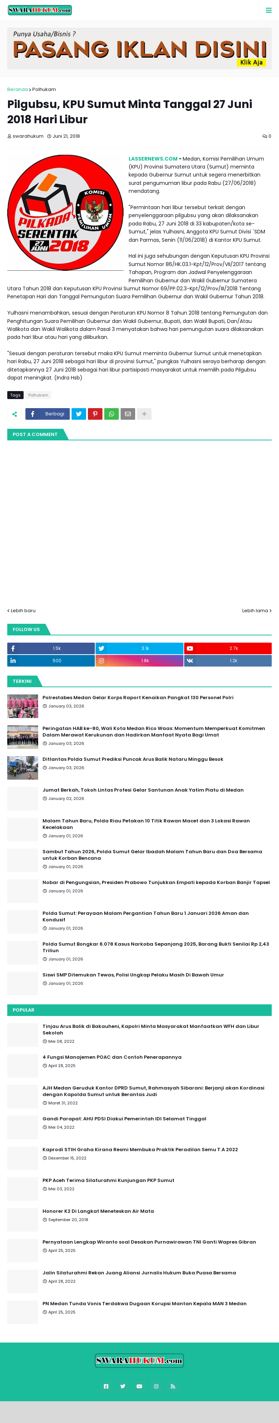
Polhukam (44, 89)
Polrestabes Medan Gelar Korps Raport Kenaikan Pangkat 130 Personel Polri (138, 697)
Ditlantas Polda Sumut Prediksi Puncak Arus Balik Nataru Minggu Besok (133, 759)
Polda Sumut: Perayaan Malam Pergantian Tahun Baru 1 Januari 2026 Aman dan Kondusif (146, 916)
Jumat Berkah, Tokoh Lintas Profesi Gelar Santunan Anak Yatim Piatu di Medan (143, 790)
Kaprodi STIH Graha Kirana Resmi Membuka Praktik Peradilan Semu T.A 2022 (140, 1149)
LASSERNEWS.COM (153, 158)
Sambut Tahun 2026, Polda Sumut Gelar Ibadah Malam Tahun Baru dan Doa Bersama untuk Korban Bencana (152, 855)
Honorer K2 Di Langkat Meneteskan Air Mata (98, 1211)
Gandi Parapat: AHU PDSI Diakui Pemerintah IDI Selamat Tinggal (124, 1119)
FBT (182, 1410)
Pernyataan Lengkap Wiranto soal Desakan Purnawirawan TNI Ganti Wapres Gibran (149, 1242)
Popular (24, 1010)
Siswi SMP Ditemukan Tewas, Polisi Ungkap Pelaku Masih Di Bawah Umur (133, 975)
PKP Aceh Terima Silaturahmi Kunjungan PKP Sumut (108, 1180)
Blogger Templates (144, 1410)
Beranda (17, 89)
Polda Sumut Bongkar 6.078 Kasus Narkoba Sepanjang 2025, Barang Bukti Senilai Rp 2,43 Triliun (156, 947)
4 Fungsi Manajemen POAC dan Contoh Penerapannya (112, 1057)
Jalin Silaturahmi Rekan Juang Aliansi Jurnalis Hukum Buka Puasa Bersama (139, 1273)
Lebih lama (255, 610)
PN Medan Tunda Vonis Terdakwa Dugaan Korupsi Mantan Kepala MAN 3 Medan (145, 1303)
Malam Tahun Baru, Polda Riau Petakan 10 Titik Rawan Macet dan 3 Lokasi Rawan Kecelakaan (146, 824)
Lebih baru (23, 610)
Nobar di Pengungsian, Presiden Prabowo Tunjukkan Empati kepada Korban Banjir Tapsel (156, 882)
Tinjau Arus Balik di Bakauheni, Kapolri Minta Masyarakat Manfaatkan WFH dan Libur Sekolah (151, 1029)
